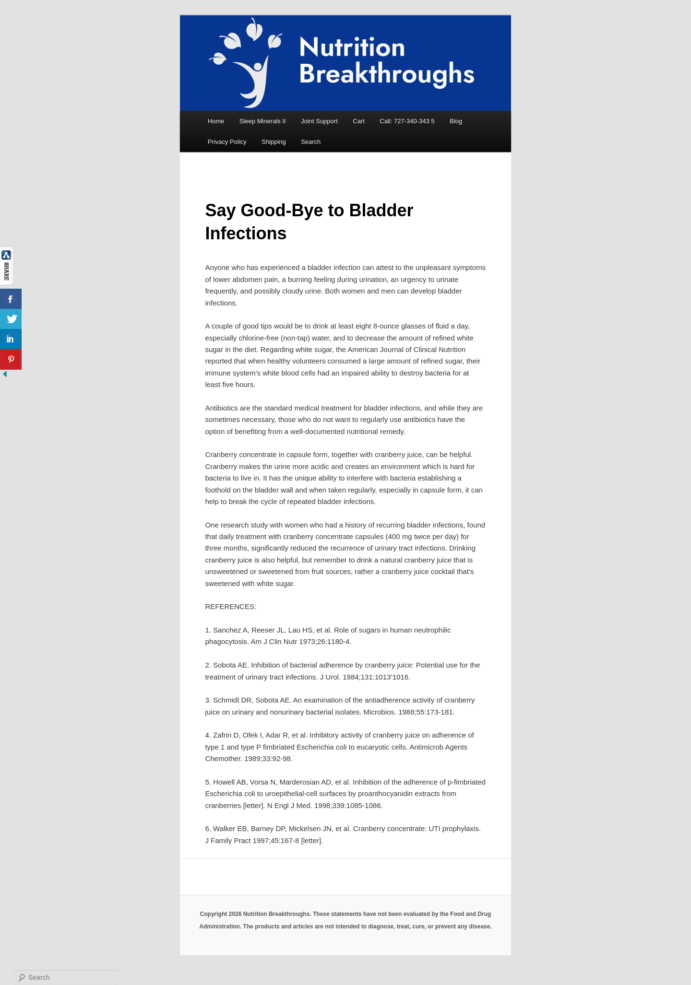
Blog (456, 121)
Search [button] (311, 141)
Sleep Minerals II (262, 121)
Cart (359, 121)
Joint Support (319, 121)
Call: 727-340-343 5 (407, 121)
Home (216, 121)
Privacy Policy (227, 141)
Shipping (274, 141)
